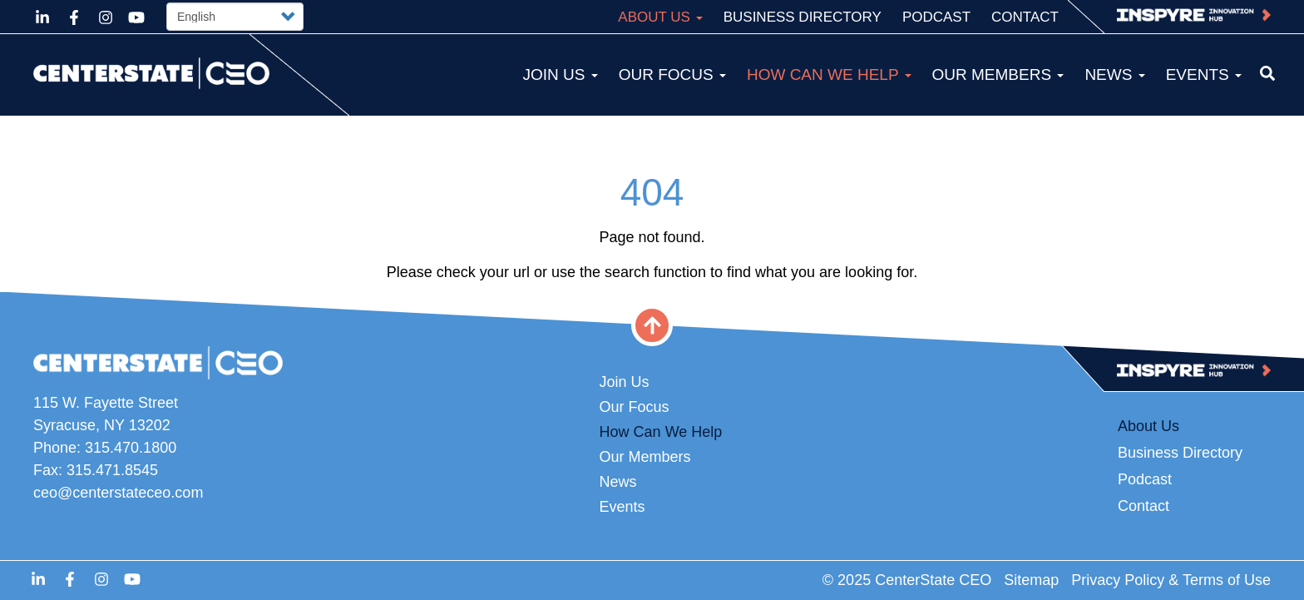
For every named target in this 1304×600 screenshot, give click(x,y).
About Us (660, 17)
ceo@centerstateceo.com (118, 492)
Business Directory (803, 17)
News (1114, 74)
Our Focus (672, 74)
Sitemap (1031, 580)
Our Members (998, 74)
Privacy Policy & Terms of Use (1171, 580)
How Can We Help (829, 74)
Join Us (559, 74)
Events (1204, 74)
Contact (1025, 17)
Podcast (936, 17)
